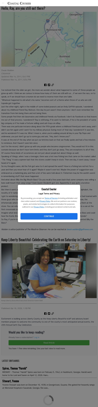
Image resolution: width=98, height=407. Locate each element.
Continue (49, 216)
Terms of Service (51, 198)
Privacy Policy (45, 201)
